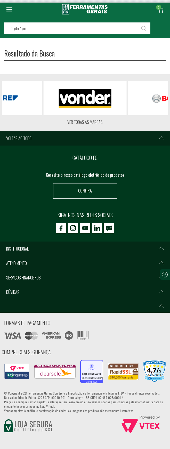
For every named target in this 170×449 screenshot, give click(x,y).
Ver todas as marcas (85, 122)
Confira (85, 191)
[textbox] (77, 28)
